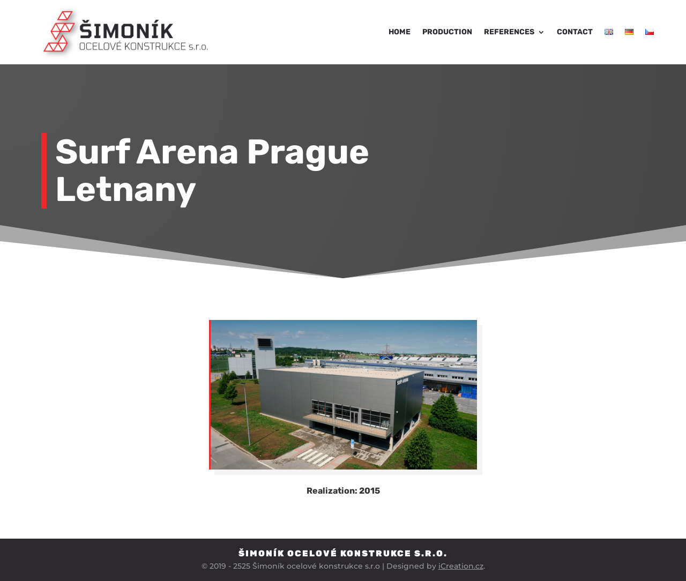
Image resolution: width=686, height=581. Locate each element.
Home (400, 31)
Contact (575, 31)
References (509, 31)
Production (447, 31)
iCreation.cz (460, 566)
